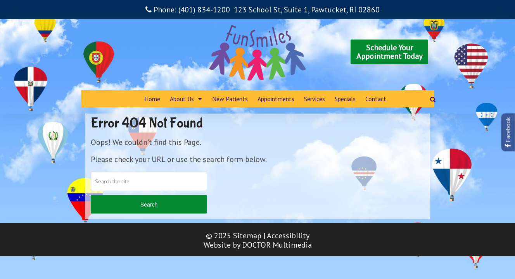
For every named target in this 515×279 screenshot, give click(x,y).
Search (148, 205)
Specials (345, 99)
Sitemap (247, 236)
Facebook (508, 132)
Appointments (276, 99)
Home (152, 99)
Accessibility (288, 236)
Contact (375, 99)
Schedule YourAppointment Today (389, 52)
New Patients (230, 99)
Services (314, 99)
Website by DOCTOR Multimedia (258, 245)
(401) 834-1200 (204, 10)
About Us (182, 99)
